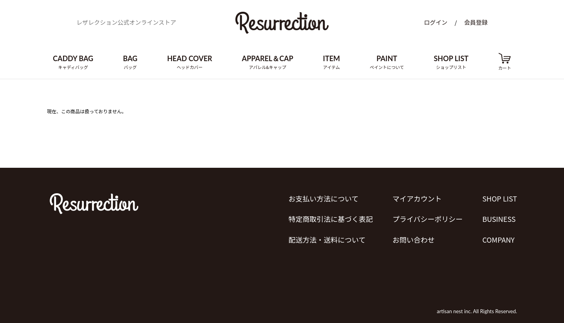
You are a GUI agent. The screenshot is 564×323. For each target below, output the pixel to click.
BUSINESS (498, 219)
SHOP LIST (499, 198)
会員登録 (476, 22)
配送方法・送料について (326, 239)
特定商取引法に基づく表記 (330, 219)
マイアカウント (417, 198)
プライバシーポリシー (427, 219)
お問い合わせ (413, 239)
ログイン (435, 22)
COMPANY (498, 239)
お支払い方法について (323, 198)
